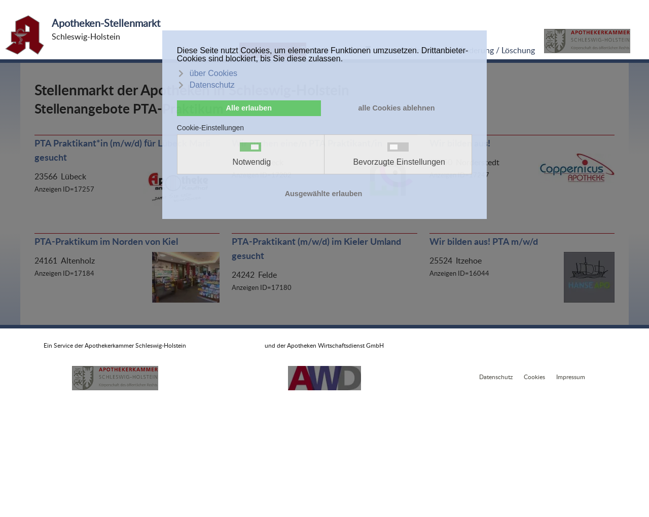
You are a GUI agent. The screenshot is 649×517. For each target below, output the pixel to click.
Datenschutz (496, 377)
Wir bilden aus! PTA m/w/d (483, 241)
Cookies (534, 377)
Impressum (570, 377)
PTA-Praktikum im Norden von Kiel (106, 241)
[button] (587, 41)
